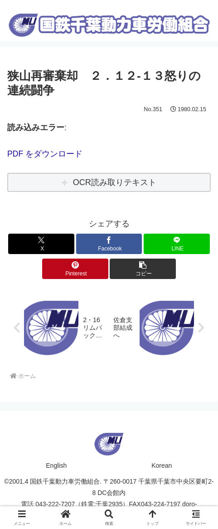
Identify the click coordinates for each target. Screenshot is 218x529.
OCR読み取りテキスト (114, 181)
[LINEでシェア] (177, 244)
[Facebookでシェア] (109, 244)
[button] (143, 269)
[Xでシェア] (41, 244)
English (56, 465)
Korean (161, 465)
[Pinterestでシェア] (75, 269)
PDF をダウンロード (45, 153)
